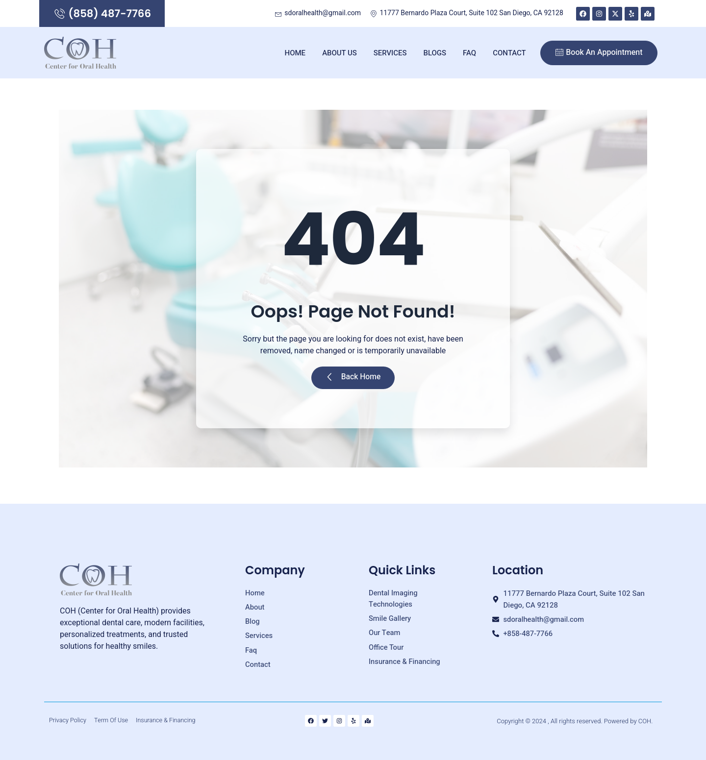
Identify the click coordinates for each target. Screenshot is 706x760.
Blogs (435, 54)
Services (390, 54)
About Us (339, 54)
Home (295, 54)
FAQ (469, 54)
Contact (509, 54)
